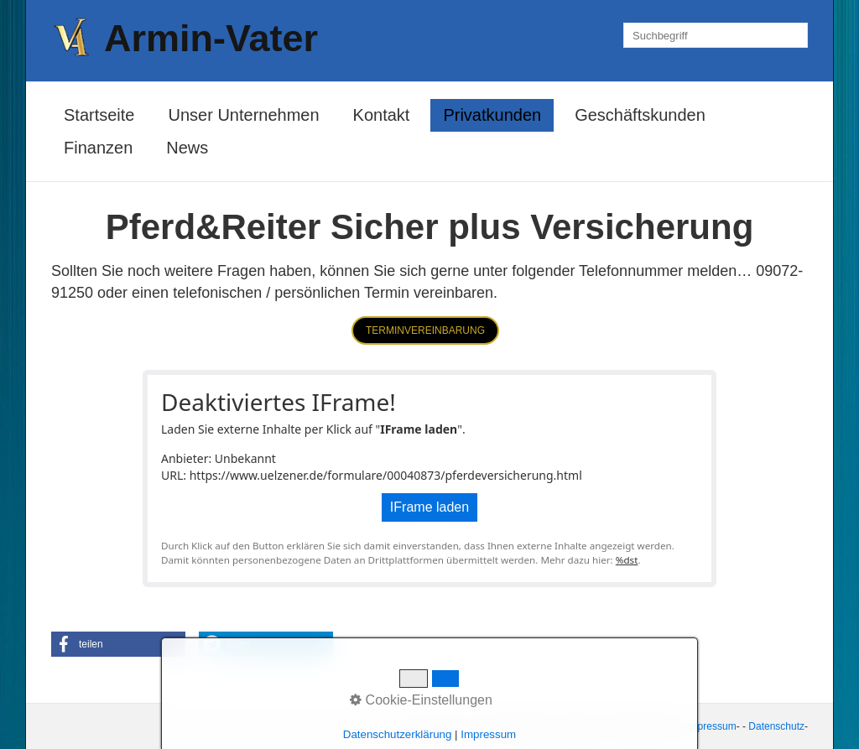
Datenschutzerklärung (397, 734)
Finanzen (98, 147)
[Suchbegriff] (715, 35)
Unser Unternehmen (243, 115)
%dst (627, 560)
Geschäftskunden (640, 115)
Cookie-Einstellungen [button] (421, 700)
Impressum (711, 726)
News (187, 147)
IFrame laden (429, 507)
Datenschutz (776, 726)
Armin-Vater (211, 38)
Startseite (99, 115)
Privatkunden (492, 115)
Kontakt (381, 115)
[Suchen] (795, 35)
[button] (425, 330)
